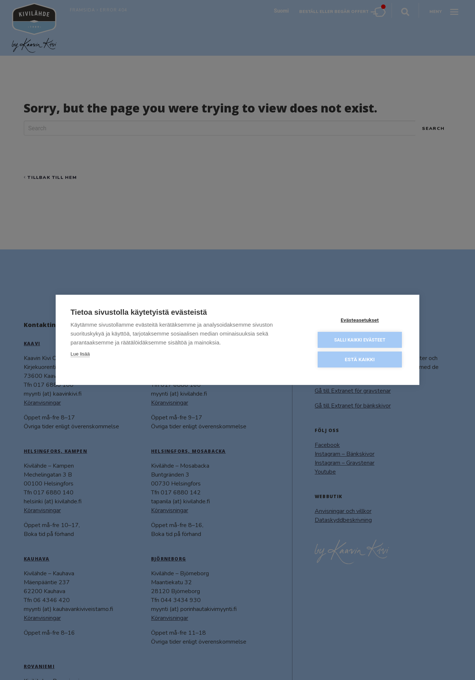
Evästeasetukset (360, 320)
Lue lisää (80, 354)
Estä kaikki (360, 359)
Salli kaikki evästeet (359, 340)
